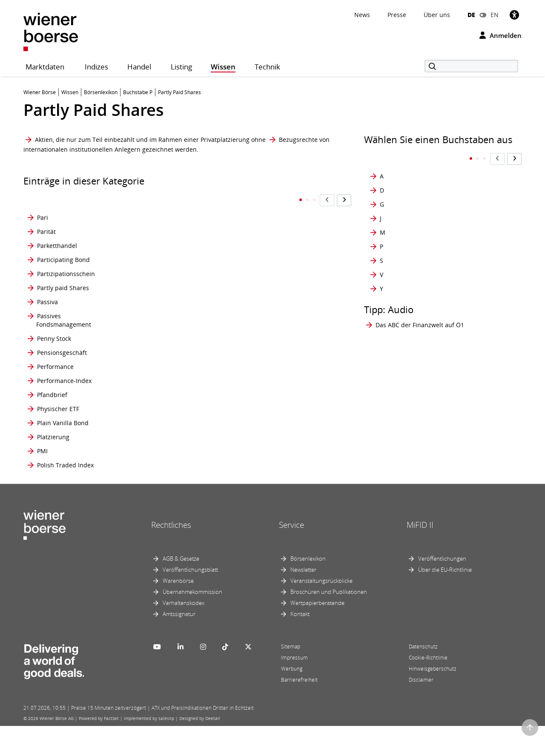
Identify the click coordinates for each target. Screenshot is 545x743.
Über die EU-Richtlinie (445, 586)
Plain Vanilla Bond (63, 431)
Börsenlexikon (308, 575)
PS (246, 330)
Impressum (294, 674)
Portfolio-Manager (164, 229)
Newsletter (303, 586)
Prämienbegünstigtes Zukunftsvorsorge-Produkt (279, 289)
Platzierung (53, 445)
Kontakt (300, 631)
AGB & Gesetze (181, 575)
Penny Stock (54, 330)
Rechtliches (171, 541)
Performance (55, 367)
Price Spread (156, 381)
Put (247, 367)
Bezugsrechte (298, 139)
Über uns (437, 15)
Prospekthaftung (266, 229)
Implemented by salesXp (149, 735)
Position (149, 243)
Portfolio (150, 214)
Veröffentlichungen (442, 575)
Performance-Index (64, 381)
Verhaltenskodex (183, 620)
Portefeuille (154, 200)
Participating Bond (63, 243)
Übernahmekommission (192, 609)
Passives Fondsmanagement (63, 311)
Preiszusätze (156, 348)
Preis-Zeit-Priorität (164, 330)
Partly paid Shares (63, 271)
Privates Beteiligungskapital (165, 477)
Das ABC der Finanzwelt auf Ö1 (420, 308)
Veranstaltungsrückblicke (321, 598)
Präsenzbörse (262, 312)
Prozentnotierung (268, 271)
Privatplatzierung (267, 200)
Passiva (47, 289)
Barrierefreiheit (299, 696)
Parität (46, 214)
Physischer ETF (58, 417)
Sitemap (290, 663)
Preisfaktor (153, 289)
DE (471, 15)
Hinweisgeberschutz (432, 685)
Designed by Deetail (199, 735)
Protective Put (262, 257)
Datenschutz (423, 663)
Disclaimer (421, 696)
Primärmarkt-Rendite (168, 431)
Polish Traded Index (65, 478)
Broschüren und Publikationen (328, 609)
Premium (151, 367)
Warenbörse (178, 598)
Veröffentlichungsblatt (190, 586)
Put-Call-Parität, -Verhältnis (264, 399)
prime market (157, 445)
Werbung (291, 685)
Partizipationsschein (66, 257)
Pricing (148, 399)
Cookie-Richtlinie (428, 674)
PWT (249, 417)
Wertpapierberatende (317, 620)
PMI (42, 459)
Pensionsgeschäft (62, 348)
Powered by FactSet (99, 735)
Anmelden (500, 35)
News (362, 15)
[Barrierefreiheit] (514, 14)
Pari (42, 200)
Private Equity (158, 459)
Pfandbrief (52, 399)
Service (291, 541)
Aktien (44, 139)
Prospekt (255, 214)
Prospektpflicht (264, 243)
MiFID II (420, 541)
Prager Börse (156, 257)
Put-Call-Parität (264, 381)
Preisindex (153, 312)
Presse (396, 15)
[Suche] (471, 66)
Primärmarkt (156, 417)
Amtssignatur (179, 631)
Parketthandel (57, 229)
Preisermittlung (160, 271)
